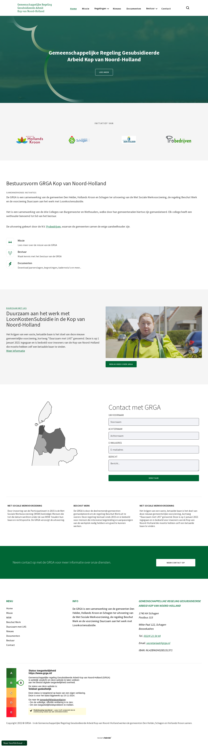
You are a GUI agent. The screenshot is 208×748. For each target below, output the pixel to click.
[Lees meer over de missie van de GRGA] (33, 240)
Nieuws (117, 8)
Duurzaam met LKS (16, 308)
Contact (166, 8)
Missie (85, 8)
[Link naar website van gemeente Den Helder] (129, 139)
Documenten (134, 8)
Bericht (113, 456)
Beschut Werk (13, 622)
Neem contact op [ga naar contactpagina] (176, 563)
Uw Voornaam (116, 415)
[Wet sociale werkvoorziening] (37, 512)
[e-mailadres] (154, 449)
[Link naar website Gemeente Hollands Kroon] (29, 139)
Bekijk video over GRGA (121, 364)
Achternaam (115, 429)
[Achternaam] (154, 436)
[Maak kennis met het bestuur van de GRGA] (35, 252)
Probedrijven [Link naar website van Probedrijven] (53, 226)
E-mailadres (115, 442)
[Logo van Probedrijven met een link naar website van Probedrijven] (178, 139)
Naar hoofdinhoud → (14, 742)
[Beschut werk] (103, 515)
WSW (8, 617)
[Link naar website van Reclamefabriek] (104, 738)
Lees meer (104, 72)
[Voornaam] (154, 422)
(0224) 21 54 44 (151, 636)
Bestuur (10, 640)
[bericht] (154, 465)
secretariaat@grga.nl (158, 643)
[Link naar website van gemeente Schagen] (79, 139)
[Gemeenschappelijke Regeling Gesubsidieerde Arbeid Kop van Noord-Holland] (35, 8)
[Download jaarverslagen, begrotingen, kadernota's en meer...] (45, 263)
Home (73, 8)
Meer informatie (15, 351)
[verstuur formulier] (154, 478)
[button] (101, 8)
